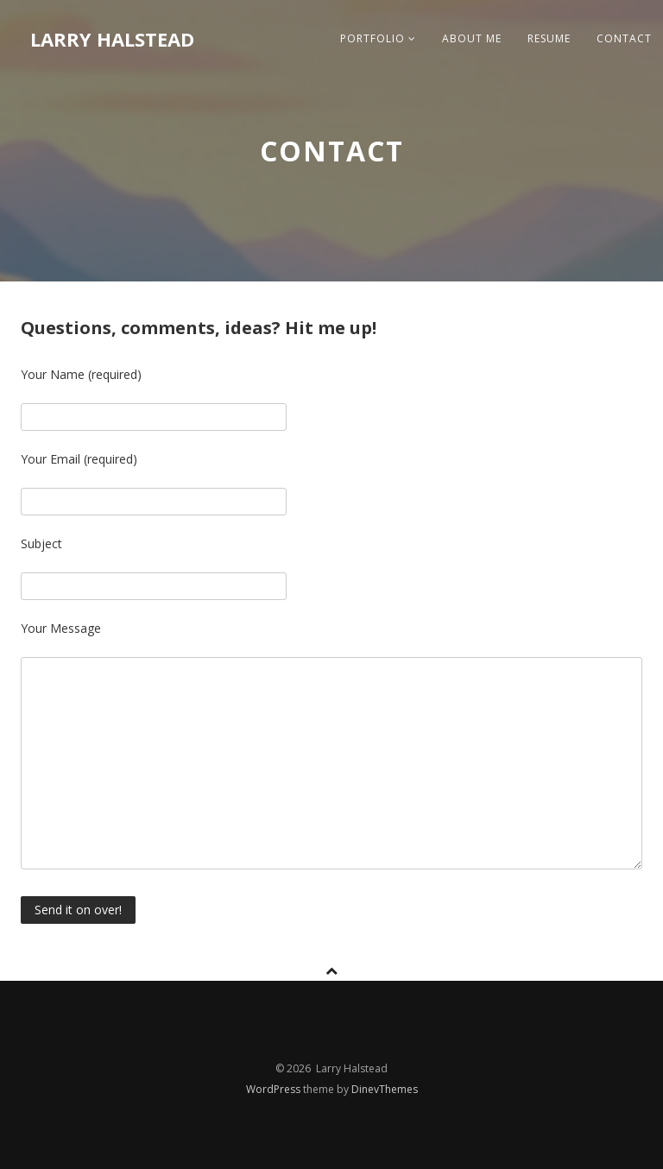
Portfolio (378, 38)
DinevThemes (384, 1089)
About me (472, 38)
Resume (549, 38)
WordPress (274, 1089)
